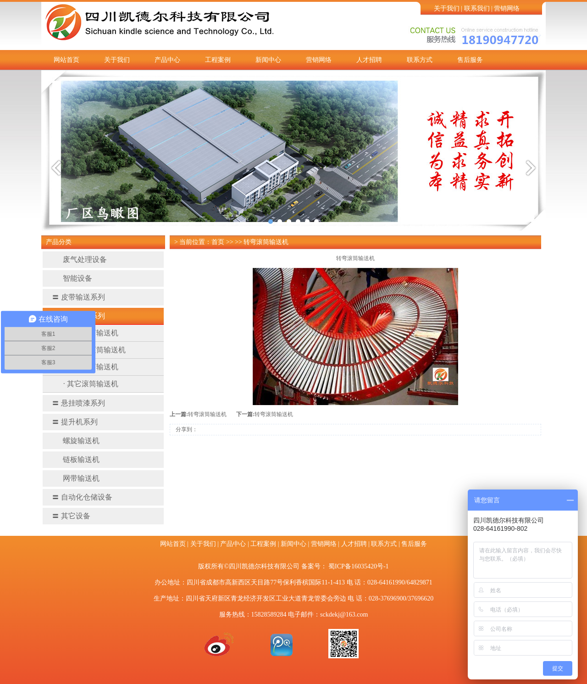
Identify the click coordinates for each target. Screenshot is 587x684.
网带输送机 (76, 478)
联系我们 (477, 8)
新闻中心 (268, 59)
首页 (217, 242)
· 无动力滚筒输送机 (94, 350)
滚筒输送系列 (78, 316)
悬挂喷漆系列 (78, 403)
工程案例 (218, 59)
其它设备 (71, 516)
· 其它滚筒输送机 (90, 384)
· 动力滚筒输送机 (90, 333)
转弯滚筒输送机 (207, 414)
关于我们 (447, 8)
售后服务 (470, 59)
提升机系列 (75, 422)
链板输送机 (76, 459)
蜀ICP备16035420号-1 (358, 566)
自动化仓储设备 (82, 497)
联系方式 (419, 59)
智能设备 (72, 278)
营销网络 (507, 8)
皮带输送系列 (78, 297)
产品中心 (167, 59)
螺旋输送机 (76, 441)
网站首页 (66, 59)
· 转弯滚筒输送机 (90, 367)
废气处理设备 (79, 259)
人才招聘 (369, 59)
